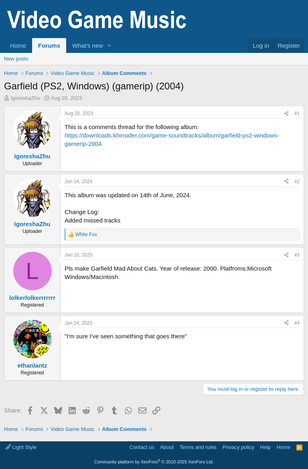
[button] (109, 45)
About (167, 447)
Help (265, 447)
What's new (87, 45)
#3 (297, 255)
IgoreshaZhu (25, 98)
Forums (49, 45)
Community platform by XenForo (154, 461)
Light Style (21, 447)
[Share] (286, 113)
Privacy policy (238, 447)
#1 (297, 113)
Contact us (142, 447)
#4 (297, 323)
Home (18, 45)
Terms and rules (198, 447)
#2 (297, 181)
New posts (16, 59)
